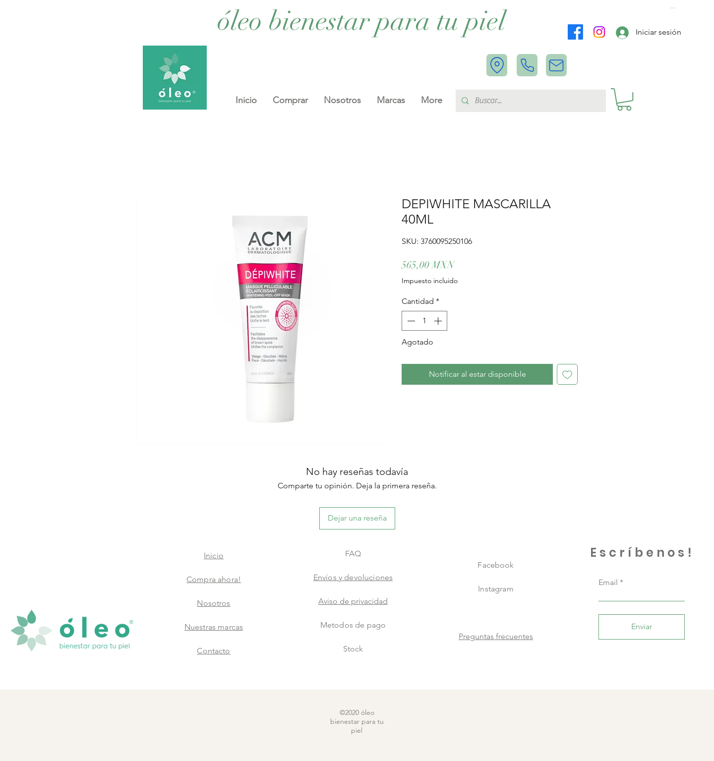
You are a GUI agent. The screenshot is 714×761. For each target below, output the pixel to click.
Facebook (495, 565)
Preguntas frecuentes (496, 636)
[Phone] (527, 65)
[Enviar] (641, 627)
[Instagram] (599, 32)
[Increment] (439, 320)
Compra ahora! (213, 579)
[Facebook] (575, 32)
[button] (674, 8)
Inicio (214, 555)
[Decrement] (410, 320)
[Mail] (556, 65)
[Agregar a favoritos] (567, 374)
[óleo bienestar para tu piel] (362, 21)
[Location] (496, 65)
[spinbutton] (424, 320)
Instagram (495, 588)
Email (608, 582)
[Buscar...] (530, 101)
